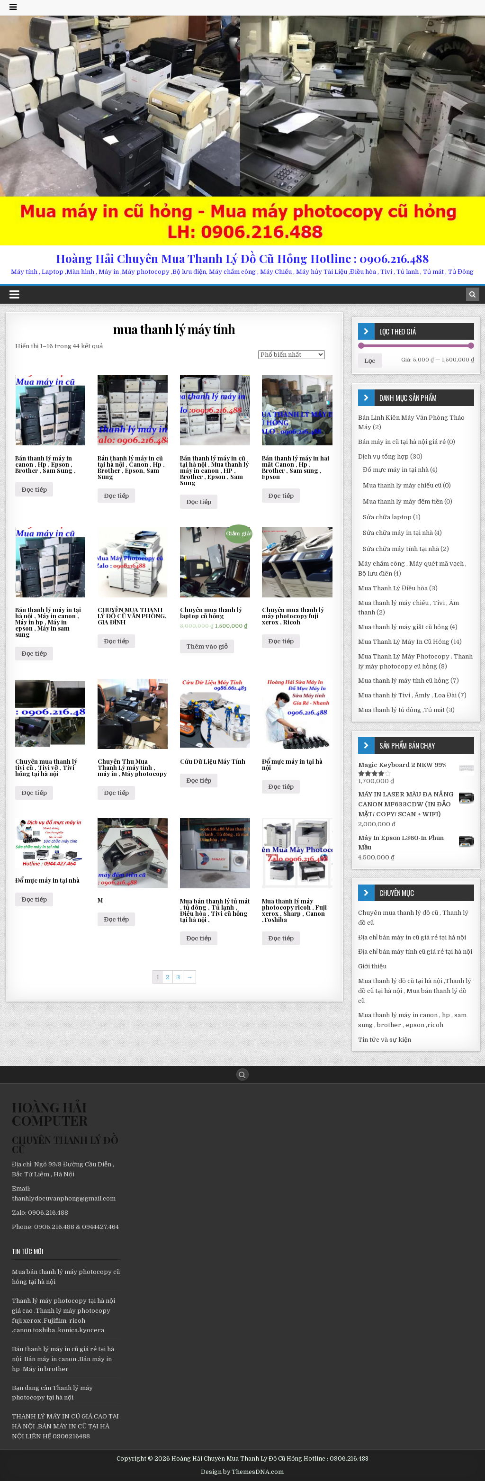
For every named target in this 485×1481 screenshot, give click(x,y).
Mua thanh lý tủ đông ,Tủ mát (401, 709)
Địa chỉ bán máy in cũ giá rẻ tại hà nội (412, 937)
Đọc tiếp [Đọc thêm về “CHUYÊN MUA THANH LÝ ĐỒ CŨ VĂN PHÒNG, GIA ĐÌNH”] (116, 641)
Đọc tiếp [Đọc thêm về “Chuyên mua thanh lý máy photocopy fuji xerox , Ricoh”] (281, 641)
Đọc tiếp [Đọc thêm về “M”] (116, 919)
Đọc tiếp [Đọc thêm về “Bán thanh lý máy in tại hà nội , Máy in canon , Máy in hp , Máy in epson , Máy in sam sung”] (34, 653)
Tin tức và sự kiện (384, 1039)
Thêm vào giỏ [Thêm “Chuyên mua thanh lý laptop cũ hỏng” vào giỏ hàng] (207, 646)
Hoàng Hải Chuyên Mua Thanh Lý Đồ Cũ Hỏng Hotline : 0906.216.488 (242, 258)
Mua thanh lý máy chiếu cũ (402, 485)
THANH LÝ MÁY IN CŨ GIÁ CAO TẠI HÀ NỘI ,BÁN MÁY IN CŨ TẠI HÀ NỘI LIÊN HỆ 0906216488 (65, 1426)
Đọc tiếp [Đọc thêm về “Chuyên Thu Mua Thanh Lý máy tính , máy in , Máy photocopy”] (116, 792)
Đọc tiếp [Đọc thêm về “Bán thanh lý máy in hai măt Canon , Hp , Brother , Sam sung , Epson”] (281, 495)
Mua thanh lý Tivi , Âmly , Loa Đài (407, 695)
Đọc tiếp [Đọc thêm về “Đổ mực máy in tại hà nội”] (281, 786)
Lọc (370, 360)
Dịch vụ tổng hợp (383, 456)
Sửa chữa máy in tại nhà (398, 532)
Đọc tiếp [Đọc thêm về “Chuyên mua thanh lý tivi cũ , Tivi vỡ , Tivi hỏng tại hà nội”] (34, 792)
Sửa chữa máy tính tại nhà (401, 548)
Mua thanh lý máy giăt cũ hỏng (403, 627)
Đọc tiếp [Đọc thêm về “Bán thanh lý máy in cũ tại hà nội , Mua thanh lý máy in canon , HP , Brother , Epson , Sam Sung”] (199, 502)
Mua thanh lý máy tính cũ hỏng (403, 680)
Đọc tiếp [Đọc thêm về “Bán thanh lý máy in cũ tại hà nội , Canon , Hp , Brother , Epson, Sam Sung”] (116, 495)
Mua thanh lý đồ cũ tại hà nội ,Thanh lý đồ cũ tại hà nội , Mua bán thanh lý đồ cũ (414, 990)
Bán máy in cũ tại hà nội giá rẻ (402, 441)
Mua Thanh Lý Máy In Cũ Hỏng (403, 641)
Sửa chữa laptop (387, 517)
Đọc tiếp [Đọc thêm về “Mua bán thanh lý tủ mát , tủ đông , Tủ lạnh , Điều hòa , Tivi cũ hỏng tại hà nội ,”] (199, 938)
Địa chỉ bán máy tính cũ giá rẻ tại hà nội (415, 951)
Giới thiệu (372, 966)
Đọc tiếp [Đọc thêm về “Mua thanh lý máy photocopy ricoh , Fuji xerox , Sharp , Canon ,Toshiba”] (281, 938)
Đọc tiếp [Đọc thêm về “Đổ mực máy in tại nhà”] (34, 899)
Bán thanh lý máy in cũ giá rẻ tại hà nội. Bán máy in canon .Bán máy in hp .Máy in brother (63, 1359)
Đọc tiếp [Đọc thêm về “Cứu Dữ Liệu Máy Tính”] (199, 780)
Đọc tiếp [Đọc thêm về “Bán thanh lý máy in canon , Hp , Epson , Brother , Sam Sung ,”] (34, 489)
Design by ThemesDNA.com (242, 1472)
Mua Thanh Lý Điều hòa (393, 588)
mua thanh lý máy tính (174, 329)
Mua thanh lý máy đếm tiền (403, 501)
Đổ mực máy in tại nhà (396, 469)
